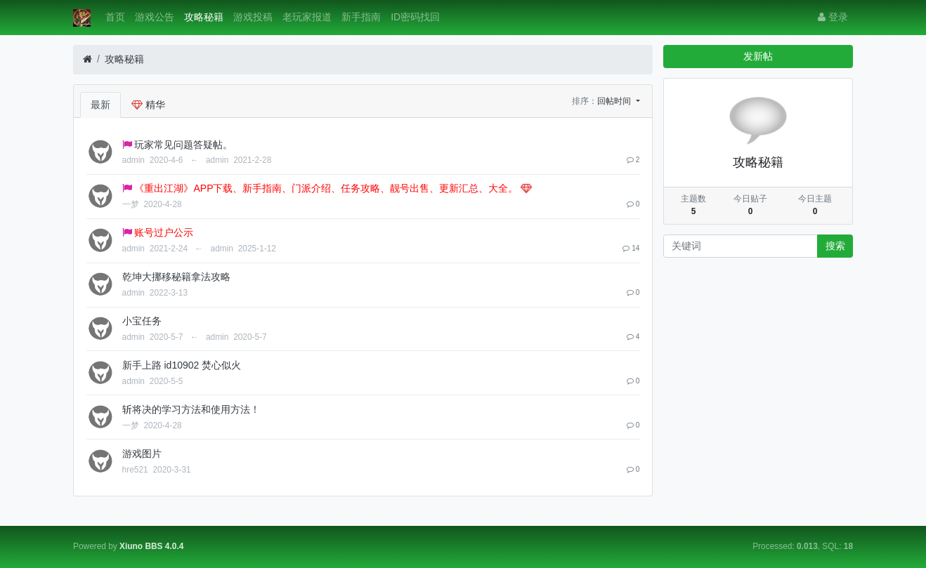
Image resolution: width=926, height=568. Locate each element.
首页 (115, 16)
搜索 (835, 245)
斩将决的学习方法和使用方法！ (191, 409)
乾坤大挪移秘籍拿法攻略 (176, 276)
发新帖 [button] (758, 56)
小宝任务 (142, 320)
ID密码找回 (415, 16)
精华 (148, 104)
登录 (833, 16)
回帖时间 (615, 101)
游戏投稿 (253, 16)
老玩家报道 (307, 16)
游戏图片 (142, 453)
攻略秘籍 (203, 16)
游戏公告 (154, 16)
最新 (100, 104)
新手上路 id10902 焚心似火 (182, 365)
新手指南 (361, 16)
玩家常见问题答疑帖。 (183, 144)
